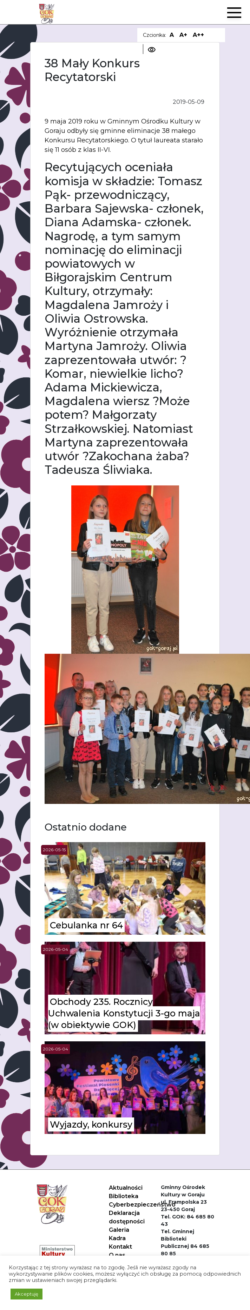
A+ (183, 35)
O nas (117, 1255)
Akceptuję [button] (26, 1294)
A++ (198, 35)
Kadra (117, 1238)
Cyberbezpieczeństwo (142, 1204)
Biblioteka (123, 1196)
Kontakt (120, 1246)
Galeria (119, 1230)
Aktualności (126, 1187)
